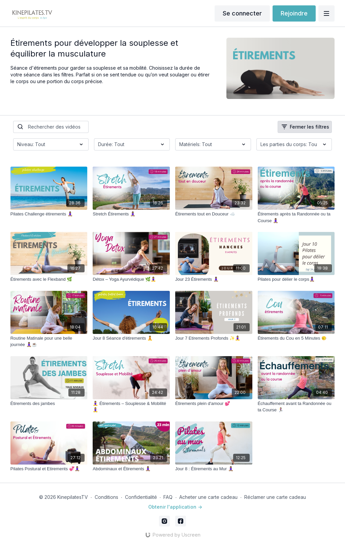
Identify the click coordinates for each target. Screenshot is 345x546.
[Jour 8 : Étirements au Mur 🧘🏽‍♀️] (213, 469)
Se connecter (242, 13)
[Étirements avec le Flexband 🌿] (49, 279)
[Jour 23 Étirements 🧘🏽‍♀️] (213, 279)
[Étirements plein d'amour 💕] (213, 403)
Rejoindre (294, 13)
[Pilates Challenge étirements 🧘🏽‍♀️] (49, 214)
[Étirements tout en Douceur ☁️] (213, 214)
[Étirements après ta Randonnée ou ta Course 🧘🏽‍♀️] (296, 217)
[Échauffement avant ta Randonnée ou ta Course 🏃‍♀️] (296, 406)
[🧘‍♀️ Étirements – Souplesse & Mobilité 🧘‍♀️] (131, 406)
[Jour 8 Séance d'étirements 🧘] (131, 338)
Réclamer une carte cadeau (275, 497)
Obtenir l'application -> (175, 507)
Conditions (106, 497)
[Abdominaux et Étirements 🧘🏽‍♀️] (131, 469)
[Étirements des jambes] (49, 403)
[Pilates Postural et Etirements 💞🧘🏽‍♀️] (49, 469)
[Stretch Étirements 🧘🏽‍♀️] (131, 214)
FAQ (167, 497)
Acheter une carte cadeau (208, 497)
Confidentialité (141, 497)
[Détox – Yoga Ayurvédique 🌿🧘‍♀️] (131, 279)
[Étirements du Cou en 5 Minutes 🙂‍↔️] (296, 338)
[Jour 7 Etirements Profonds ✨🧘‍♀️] (213, 338)
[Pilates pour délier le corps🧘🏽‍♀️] (296, 279)
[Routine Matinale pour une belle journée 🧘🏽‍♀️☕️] (49, 341)
